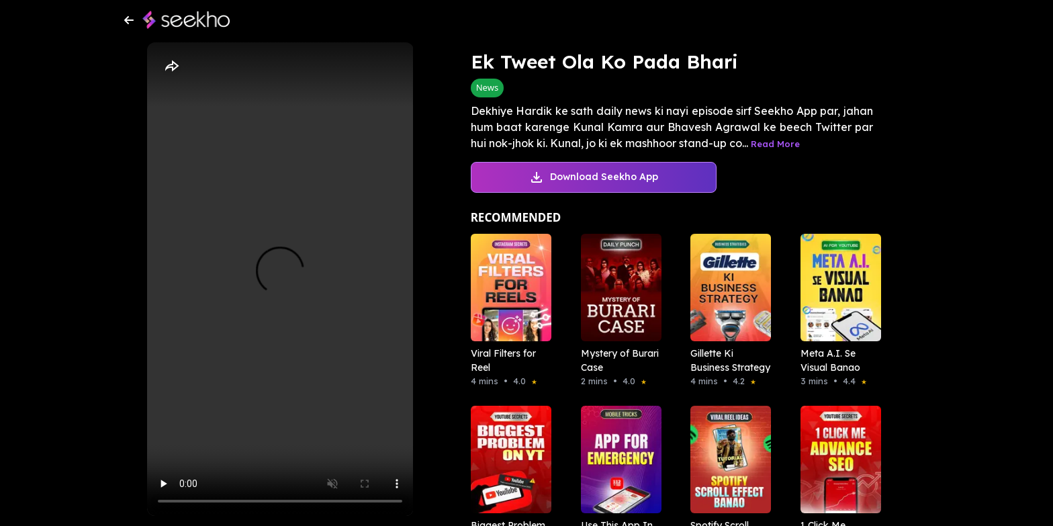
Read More (775, 143)
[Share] (171, 66)
